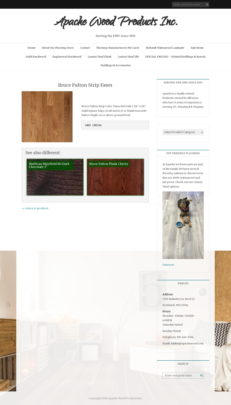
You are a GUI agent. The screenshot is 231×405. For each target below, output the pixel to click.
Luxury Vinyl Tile (128, 56)
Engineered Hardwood (66, 56)
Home (31, 47)
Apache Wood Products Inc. (116, 23)
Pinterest (168, 264)
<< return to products (35, 208)
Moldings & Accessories (116, 65)
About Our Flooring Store (58, 47)
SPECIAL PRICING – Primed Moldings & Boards (175, 56)
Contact (85, 47)
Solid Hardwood (36, 56)
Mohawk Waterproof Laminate (165, 47)
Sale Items (197, 47)
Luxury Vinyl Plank (100, 56)
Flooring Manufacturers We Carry (117, 47)
